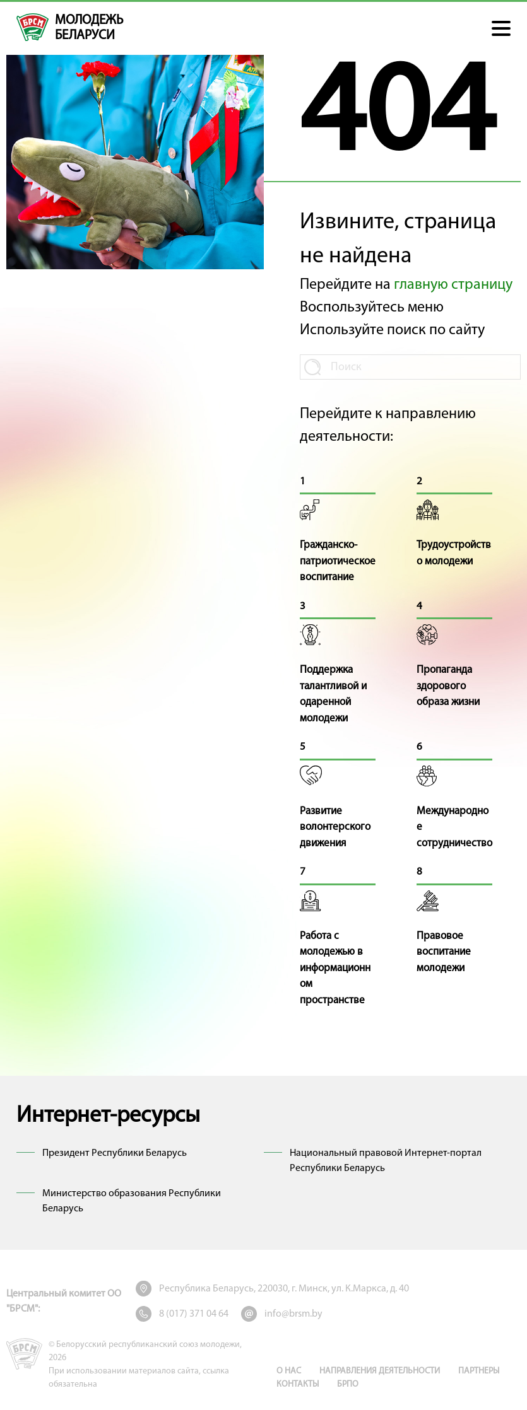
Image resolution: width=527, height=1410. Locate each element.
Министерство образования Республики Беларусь (131, 1201)
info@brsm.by (293, 1314)
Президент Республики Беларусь (114, 1153)
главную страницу (453, 285)
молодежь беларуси (89, 28)
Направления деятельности (379, 1371)
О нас (288, 1371)
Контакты (297, 1384)
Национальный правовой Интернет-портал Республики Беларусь (386, 1161)
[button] (501, 28)
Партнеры (478, 1371)
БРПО (347, 1384)
